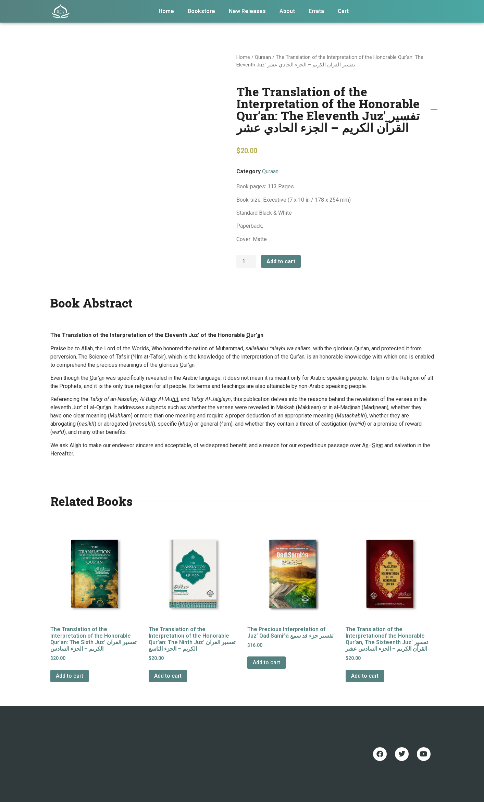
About (287, 11)
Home (166, 11)
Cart (343, 11)
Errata (316, 11)
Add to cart (280, 261)
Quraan (263, 57)
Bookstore (201, 11)
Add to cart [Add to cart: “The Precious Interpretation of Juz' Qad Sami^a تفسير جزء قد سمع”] (266, 662)
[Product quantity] (246, 261)
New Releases (247, 11)
